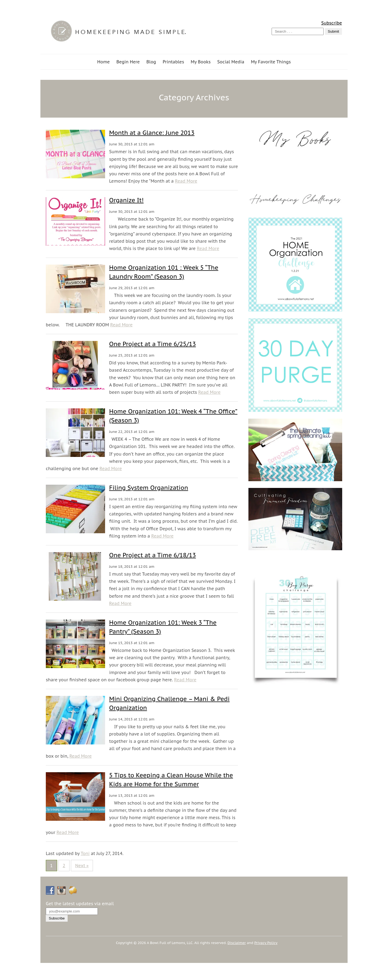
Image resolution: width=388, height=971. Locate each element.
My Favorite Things (271, 61)
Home (103, 61)
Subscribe (331, 23)
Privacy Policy (266, 943)
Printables (173, 61)
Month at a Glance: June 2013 (152, 132)
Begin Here (128, 61)
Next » (82, 865)
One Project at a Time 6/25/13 (152, 344)
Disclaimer (236, 943)
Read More (186, 181)
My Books (201, 61)
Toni (85, 853)
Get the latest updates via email (80, 903)
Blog (151, 61)
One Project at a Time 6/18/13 (152, 555)
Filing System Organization (148, 487)
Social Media (230, 61)
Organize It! (126, 200)
